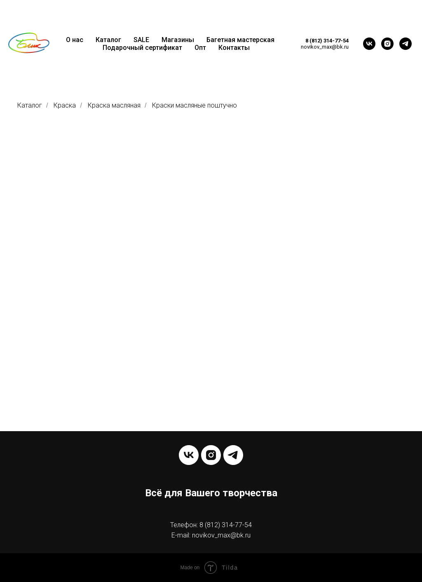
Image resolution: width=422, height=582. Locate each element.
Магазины (178, 40)
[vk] (369, 44)
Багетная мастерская (240, 40)
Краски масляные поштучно (194, 105)
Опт (200, 48)
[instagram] (387, 44)
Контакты (234, 48)
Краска (65, 105)
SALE (141, 40)
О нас (74, 40)
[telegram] (405, 44)
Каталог (108, 40)
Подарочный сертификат (142, 48)
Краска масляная (114, 105)
